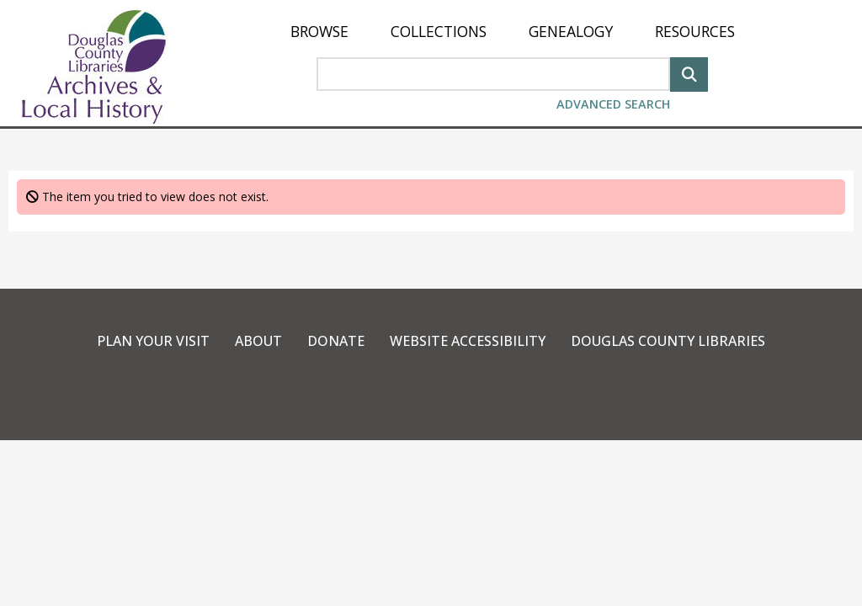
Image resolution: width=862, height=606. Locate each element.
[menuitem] (319, 32)
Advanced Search (613, 104)
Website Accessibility (467, 341)
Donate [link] (335, 341)
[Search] (689, 73)
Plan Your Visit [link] (153, 341)
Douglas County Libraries (668, 341)
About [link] (258, 341)
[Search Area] (493, 74)
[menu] (512, 31)
